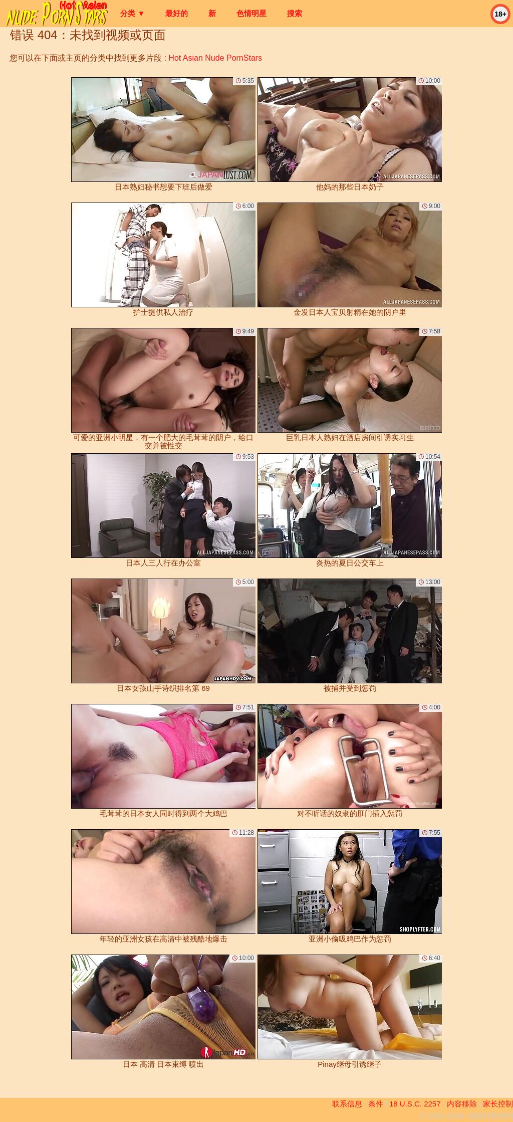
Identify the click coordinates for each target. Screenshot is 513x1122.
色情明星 (251, 13)
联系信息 (347, 1103)
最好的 (176, 13)
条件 (375, 1103)
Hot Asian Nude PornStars (215, 58)
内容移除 (462, 1103)
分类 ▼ (132, 13)
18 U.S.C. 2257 (415, 1103)
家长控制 (498, 1103)
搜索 (294, 13)
